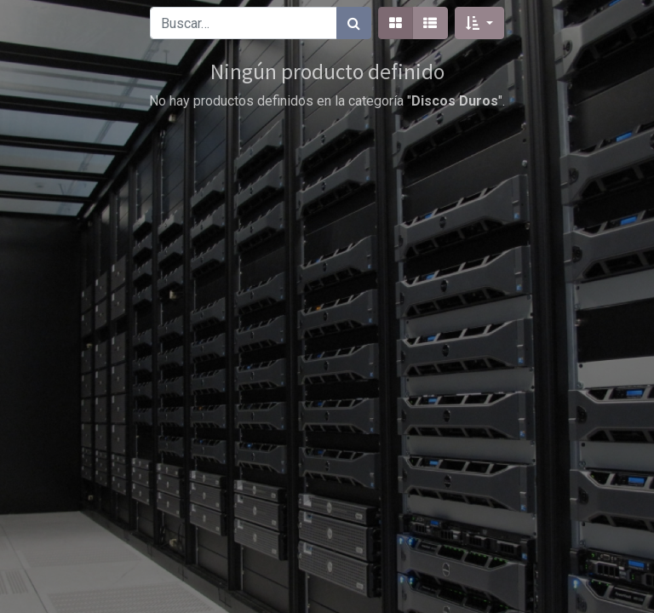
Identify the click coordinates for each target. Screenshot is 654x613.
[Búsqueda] (353, 23)
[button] (479, 23)
